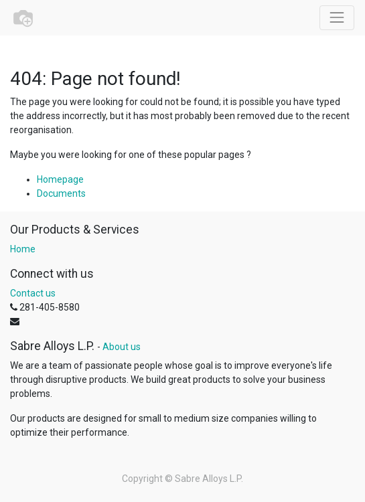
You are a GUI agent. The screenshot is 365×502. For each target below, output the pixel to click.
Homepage (60, 179)
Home (22, 249)
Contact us (33, 293)
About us (121, 346)
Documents (61, 193)
